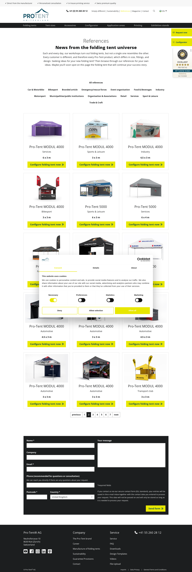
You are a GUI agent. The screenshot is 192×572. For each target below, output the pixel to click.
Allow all (132, 311)
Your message (105, 440)
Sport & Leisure (150, 96)
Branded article (70, 89)
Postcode (32, 492)
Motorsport (40, 96)
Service (113, 538)
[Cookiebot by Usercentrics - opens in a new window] (139, 259)
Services (135, 96)
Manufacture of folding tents (86, 548)
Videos (113, 558)
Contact (145, 11)
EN (162, 11)
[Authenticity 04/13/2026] (182, 74)
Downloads (115, 548)
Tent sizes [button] (50, 25)
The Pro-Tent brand (82, 538)
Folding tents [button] (29, 25)
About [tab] (134, 268)
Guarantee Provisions (83, 558)
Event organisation (120, 89)
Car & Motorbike (36, 89)
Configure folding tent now (45, 164)
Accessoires (70, 25)
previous (76, 414)
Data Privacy (135, 569)
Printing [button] (138, 25)
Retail (123, 96)
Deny (59, 311)
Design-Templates (118, 553)
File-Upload (115, 564)
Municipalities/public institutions (67, 96)
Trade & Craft (96, 102)
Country (55, 492)
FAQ (112, 543)
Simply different (98, 11)
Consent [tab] (58, 268)
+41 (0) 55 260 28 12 (78, 11)
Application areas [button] (116, 25)
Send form (154, 508)
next (116, 414)
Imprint (123, 569)
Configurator (91, 25)
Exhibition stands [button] (160, 25)
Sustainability (113, 11)
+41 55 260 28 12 (150, 532)
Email (30, 464)
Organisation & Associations (102, 96)
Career (76, 543)
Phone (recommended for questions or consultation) (53, 476)
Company (31, 452)
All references (96, 82)
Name (30, 440)
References (125, 11)
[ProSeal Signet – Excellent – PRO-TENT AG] (182, 59)
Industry (160, 89)
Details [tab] (96, 268)
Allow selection (96, 311)
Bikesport (53, 89)
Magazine (136, 11)
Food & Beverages (143, 89)
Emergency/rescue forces (94, 89)
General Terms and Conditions (155, 569)
